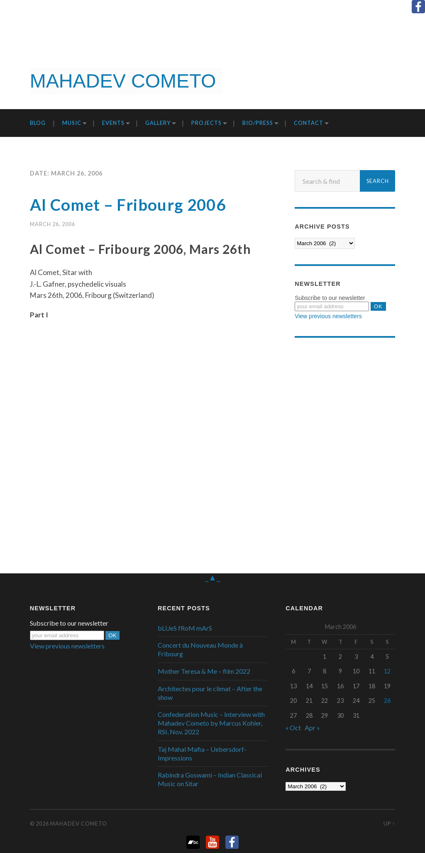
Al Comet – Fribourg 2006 (132, 204)
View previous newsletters (328, 316)
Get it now (381, 82)
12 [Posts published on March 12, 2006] (387, 671)
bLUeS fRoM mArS (185, 628)
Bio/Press (257, 122)
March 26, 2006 (52, 224)
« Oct (293, 727)
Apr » (312, 727)
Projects (206, 122)
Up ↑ (389, 823)
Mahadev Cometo (78, 823)
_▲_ (212, 576)
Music (71, 122)
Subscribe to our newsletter (330, 298)
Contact (308, 122)
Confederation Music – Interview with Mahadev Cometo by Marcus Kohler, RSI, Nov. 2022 (211, 723)
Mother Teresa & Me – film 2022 (204, 671)
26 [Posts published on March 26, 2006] (387, 700)
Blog (38, 122)
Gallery (158, 122)
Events (113, 122)
